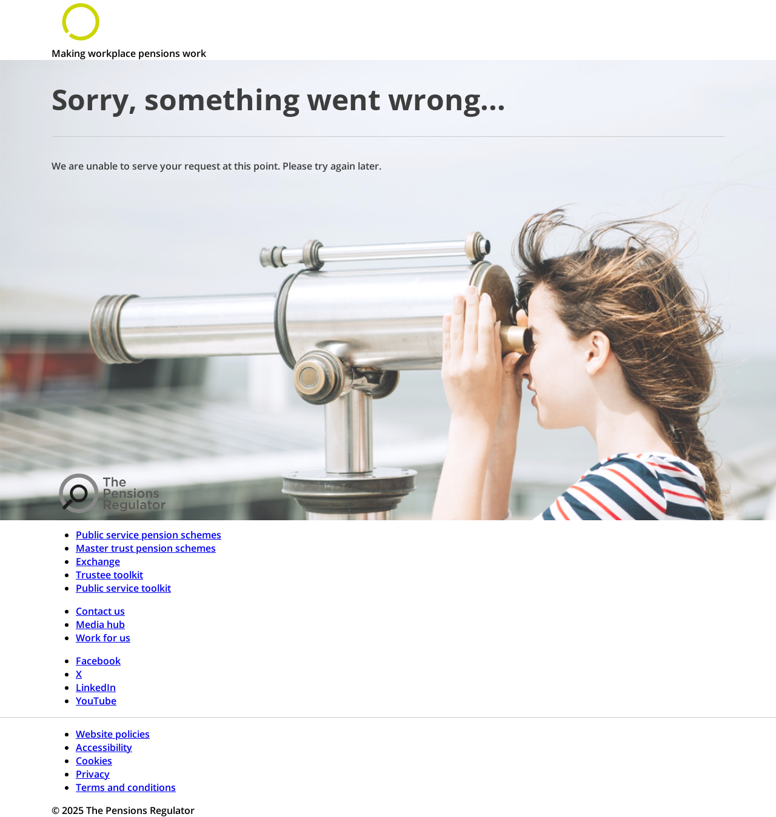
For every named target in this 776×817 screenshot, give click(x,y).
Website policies (113, 734)
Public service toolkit (123, 588)
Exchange (98, 561)
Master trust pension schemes (146, 548)
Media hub (100, 624)
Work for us (103, 637)
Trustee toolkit (109, 574)
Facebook (98, 660)
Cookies (94, 760)
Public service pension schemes (148, 534)
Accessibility (104, 747)
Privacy (93, 774)
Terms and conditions (126, 787)
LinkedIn (96, 687)
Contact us (100, 611)
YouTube (96, 700)
